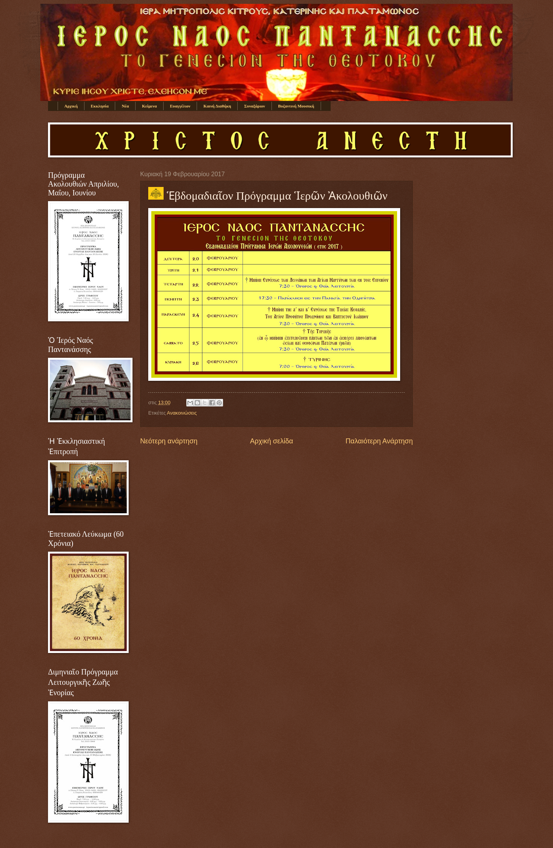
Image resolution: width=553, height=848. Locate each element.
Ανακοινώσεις (182, 413)
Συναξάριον (254, 106)
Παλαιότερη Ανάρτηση (379, 441)
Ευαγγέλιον (180, 106)
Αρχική (71, 106)
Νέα (125, 106)
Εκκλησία (100, 106)
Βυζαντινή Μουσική (296, 106)
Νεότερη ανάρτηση (168, 441)
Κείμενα (149, 106)
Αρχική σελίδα (271, 441)
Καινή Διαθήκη (217, 106)
